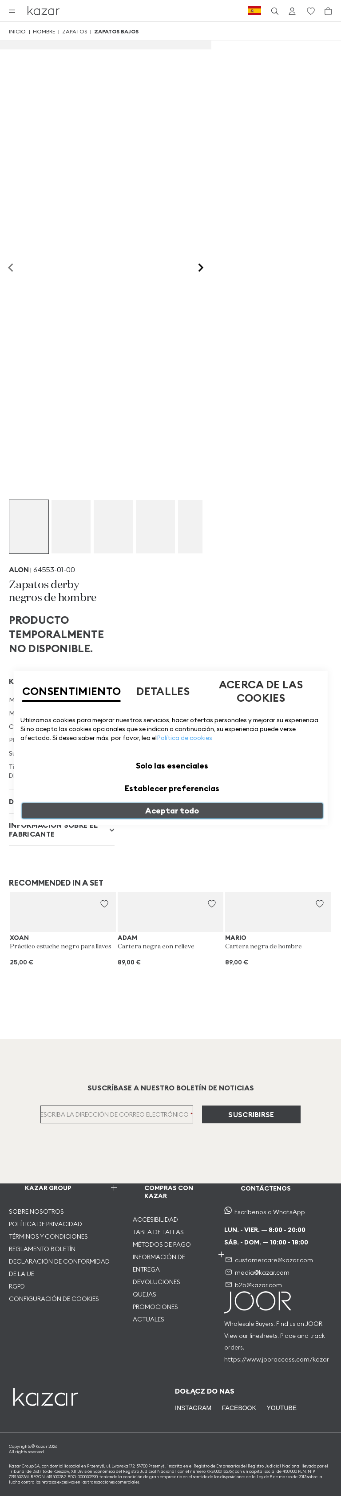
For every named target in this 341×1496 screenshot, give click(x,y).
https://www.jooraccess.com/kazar (276, 1359)
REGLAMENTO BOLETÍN (42, 1249)
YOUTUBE (281, 1407)
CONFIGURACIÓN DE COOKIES (54, 1299)
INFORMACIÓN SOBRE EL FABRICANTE (53, 829)
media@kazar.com (262, 1272)
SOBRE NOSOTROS (36, 1211)
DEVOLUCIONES (156, 1282)
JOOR (313, 1324)
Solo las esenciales (172, 765)
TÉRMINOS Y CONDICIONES (48, 1236)
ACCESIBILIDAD (155, 1220)
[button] (104, 904)
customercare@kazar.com (274, 1260)
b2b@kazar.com (258, 1285)
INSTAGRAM (193, 1407)
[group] (29, 527)
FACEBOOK (239, 1407)
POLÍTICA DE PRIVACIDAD (45, 1224)
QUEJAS (144, 1294)
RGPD (17, 1286)
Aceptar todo (172, 810)
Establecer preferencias (172, 788)
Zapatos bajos (116, 31)
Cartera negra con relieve (156, 946)
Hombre (44, 31)
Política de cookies (184, 738)
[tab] (62, 830)
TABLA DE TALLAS (158, 1232)
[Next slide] (200, 268)
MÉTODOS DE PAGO (162, 1244)
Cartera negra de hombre (263, 946)
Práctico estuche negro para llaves (60, 946)
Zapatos (74, 31)
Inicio (17, 31)
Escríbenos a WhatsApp (269, 1212)
